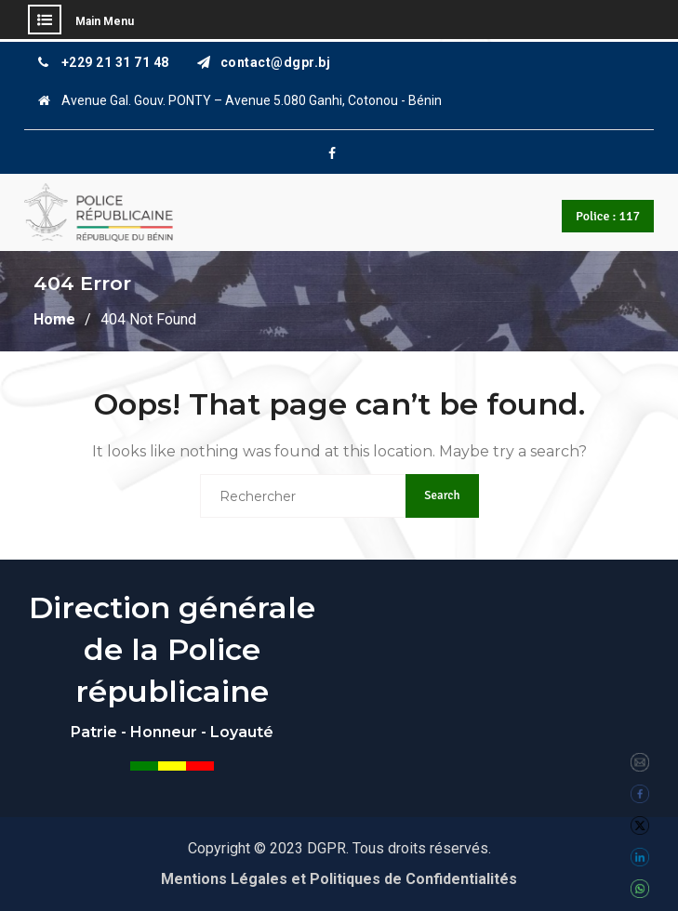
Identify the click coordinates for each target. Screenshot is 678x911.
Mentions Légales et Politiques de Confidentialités (339, 879)
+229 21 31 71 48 (115, 63)
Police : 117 (608, 216)
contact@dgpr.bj (275, 63)
